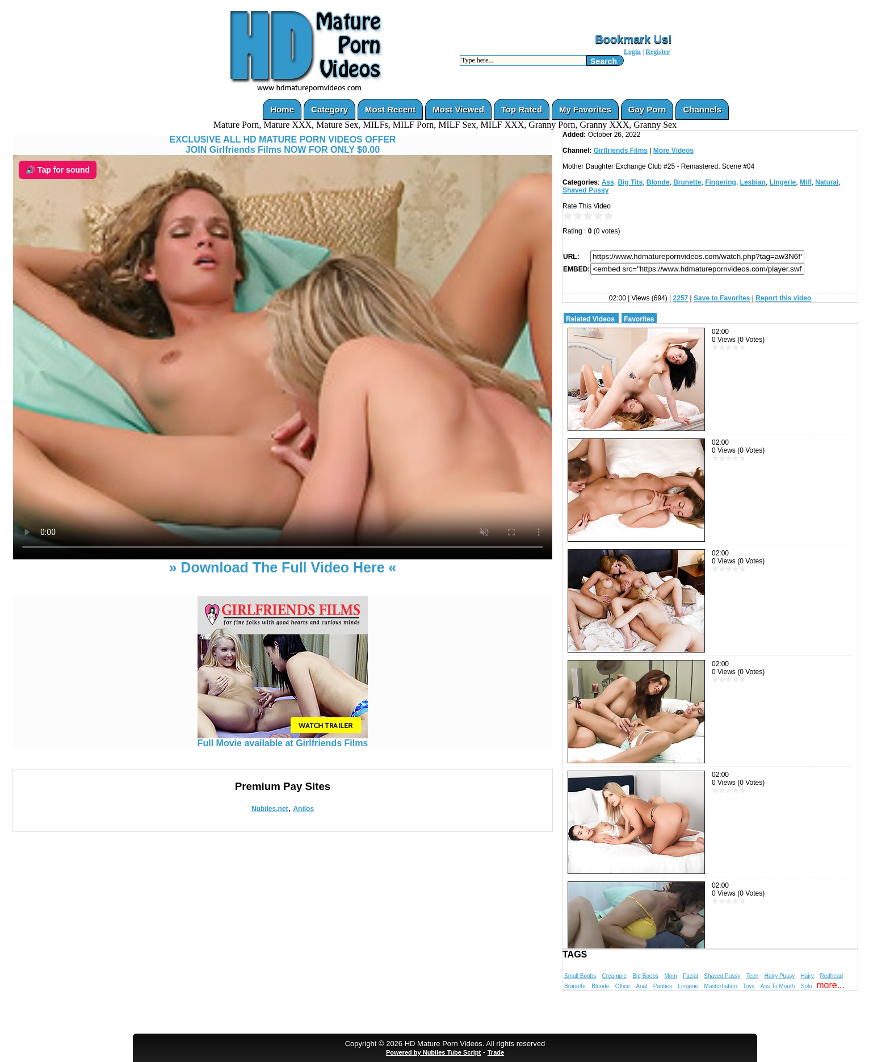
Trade (496, 1052)
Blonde (658, 182)
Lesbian (753, 182)
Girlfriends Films (621, 150)
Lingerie (783, 182)
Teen (752, 976)
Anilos (303, 809)
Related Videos (590, 319)
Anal (641, 986)
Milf (806, 182)
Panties (662, 986)
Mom (670, 976)
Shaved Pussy (585, 190)
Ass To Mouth (778, 986)
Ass (608, 182)
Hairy (807, 976)
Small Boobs (580, 976)
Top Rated (521, 109)
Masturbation (720, 986)
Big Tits (630, 182)
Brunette (687, 182)
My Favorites (585, 109)
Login (632, 52)
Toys (749, 986)
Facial (690, 976)
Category (329, 109)
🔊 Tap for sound (58, 169)
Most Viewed (458, 109)
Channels (702, 109)
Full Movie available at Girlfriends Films (283, 739)
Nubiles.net (269, 809)
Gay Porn (647, 109)
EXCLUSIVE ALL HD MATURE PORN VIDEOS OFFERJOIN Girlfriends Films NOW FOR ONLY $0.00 (283, 144)
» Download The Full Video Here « (282, 567)
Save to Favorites (722, 298)
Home (282, 109)
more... (830, 985)
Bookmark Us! (633, 39)
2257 (681, 298)
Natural (826, 182)
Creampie (614, 976)
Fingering (720, 182)
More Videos (673, 150)
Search (603, 61)
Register (657, 52)
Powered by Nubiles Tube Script (433, 1052)
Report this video (783, 298)
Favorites (639, 319)
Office (622, 986)
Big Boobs (645, 976)
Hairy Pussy (780, 976)
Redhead (831, 976)
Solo (806, 986)
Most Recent (390, 109)
